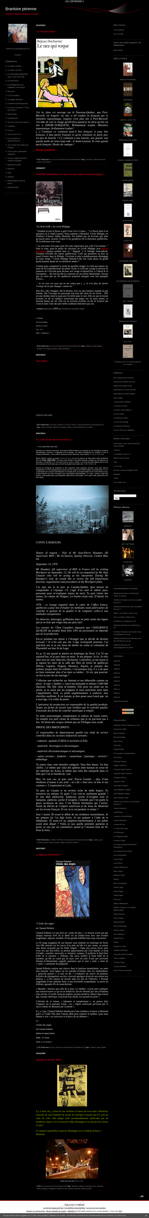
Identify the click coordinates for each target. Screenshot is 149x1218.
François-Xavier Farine (122, 769)
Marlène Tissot (119, 875)
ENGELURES (128, 200)
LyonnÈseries (13, 118)
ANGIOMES (127, 100)
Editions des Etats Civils (123, 386)
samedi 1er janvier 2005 (48, 1059)
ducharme (89, 159)
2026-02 (117, 677)
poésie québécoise (79, 427)
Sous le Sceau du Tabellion (124, 430)
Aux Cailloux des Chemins (124, 378)
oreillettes (11, 126)
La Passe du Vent (120, 406)
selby (38, 1188)
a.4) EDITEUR (13, 81)
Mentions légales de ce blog (56, 1211)
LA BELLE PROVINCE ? (48, 854)
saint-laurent (47, 162)
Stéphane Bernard (120, 593)
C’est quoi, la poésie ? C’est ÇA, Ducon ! (63, 425)
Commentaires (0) (74, 159)
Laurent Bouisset (120, 820)
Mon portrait (118, 50)
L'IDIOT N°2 (128, 241)
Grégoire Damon (120, 777)
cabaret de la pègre (59, 427)
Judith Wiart (118, 812)
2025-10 (117, 693)
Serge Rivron (119, 938)
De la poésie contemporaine (124, 753)
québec (39, 162)
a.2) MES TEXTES (15, 70)
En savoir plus (120, 1216)
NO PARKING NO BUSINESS (128, 281)
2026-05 (117, 665)
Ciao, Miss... (42, 361)
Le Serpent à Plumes (122, 426)
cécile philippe (97, 346)
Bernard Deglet (119, 737)
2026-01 (117, 681)
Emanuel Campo (120, 761)
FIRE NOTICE (128, 221)
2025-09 (117, 697)
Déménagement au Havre (123, 647)
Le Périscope (119, 832)
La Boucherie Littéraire (122, 402)
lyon (94, 1186)
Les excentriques (120, 855)
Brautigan (79, 1121)
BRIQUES (128, 526)
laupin (57, 842)
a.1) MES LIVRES (14, 66)
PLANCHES (127, 562)
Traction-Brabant (120, 966)
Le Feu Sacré (119, 414)
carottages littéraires (15, 99)
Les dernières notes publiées (75, 1208)
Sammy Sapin (119, 930)
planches (11, 169)
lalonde (83, 1188)
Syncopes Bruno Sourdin (123, 954)
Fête (115, 462)
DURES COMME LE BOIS (128, 160)
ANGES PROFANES (128, 79)
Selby (71, 1121)
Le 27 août (118, 466)
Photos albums (122, 507)
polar (9, 173)
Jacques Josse (119, 781)
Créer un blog (69, 1204)
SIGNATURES (13, 187)
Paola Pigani (118, 891)
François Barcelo (96, 454)
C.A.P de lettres (13, 95)
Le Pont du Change (121, 422)
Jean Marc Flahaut (121, 785)
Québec (103, 1047)
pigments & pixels (14, 165)
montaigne (51, 1188)
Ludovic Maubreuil (120, 867)
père (100, 840)
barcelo (51, 842)
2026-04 (117, 669)
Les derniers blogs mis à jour (53, 1208)
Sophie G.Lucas (120, 946)
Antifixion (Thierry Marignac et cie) (127, 725)
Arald (106, 470)
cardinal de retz (61, 1188)
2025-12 (117, 685)
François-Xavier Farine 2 (123, 773)
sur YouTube (118, 34)
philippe (88, 346)
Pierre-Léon (79, 1181)
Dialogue (117, 474)
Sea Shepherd (119, 934)
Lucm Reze (118, 863)
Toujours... (117, 450)
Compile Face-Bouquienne (18, 103)
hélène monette (46, 427)
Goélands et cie (130, 621)
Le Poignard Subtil (121, 836)
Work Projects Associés (123, 970)
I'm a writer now (120, 482)
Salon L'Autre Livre (130, 613)
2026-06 (117, 661)
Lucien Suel (118, 859)
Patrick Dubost (119, 914)
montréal (89, 427)
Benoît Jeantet (119, 733)
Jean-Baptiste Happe (122, 793)
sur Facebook (119, 30)
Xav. (115, 617)
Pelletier (93, 1047)
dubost (46, 842)
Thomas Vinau (119, 962)
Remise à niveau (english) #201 (126, 470)
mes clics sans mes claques (18, 122)
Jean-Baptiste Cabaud (122, 790)
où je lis (10, 130)
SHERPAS (128, 580)
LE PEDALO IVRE (121, 418)
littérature (75, 1186)
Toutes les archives (121, 701)
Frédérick (117, 621)
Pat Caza (117, 899)
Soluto (116, 942)
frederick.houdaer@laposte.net (18, 49)
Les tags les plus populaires (96, 1208)
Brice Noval (118, 741)
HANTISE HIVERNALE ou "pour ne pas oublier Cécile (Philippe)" (70, 174)
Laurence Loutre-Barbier (123, 816)
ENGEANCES (128, 180)
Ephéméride (12, 114)
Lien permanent (61, 159)
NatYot (116, 879)
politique (11, 177)
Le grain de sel (119, 824)
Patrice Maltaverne (121, 903)
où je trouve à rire (14, 134)
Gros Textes (118, 398)
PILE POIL (128, 342)
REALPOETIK (119, 922)
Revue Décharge (120, 926)
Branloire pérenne (21, 9)
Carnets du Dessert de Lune (124, 382)
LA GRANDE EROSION (128, 261)
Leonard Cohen (119, 840)
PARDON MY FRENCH (128, 321)
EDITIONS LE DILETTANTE (124, 394)
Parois (116, 478)
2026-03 (117, 673)
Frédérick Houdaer (121, 600)
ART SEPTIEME (128, 544)
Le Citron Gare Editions (122, 410)
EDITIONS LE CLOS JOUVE (125, 390)
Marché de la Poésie (121, 458)
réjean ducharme (99, 159)
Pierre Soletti (118, 918)
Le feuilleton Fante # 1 (122, 454)
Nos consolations (120, 883)
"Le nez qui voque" (46, 31)
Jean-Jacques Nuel (121, 798)
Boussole (11, 91)
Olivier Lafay (118, 887)
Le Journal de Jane (121, 828)
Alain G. (117, 613)
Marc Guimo (118, 871)
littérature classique (85, 1186)
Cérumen (117, 745)
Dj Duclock (118, 757)
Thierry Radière (119, 958)
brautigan (44, 1188)
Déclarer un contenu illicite (35, 1211)
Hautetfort (80, 1204)
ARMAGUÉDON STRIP (128, 140)
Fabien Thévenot (120, 765)
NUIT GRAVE (128, 301)
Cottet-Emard (119, 749)
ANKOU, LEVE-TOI (127, 120)
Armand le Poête (120, 729)
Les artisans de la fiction (123, 851)
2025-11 (117, 689)
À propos (17, 55)
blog (120, 1211)
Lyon (40, 1125)
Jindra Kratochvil (120, 808)
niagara (62, 842)
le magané (48, 348)
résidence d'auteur (72, 842)
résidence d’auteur (74, 1111)
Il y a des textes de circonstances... (54, 439)
